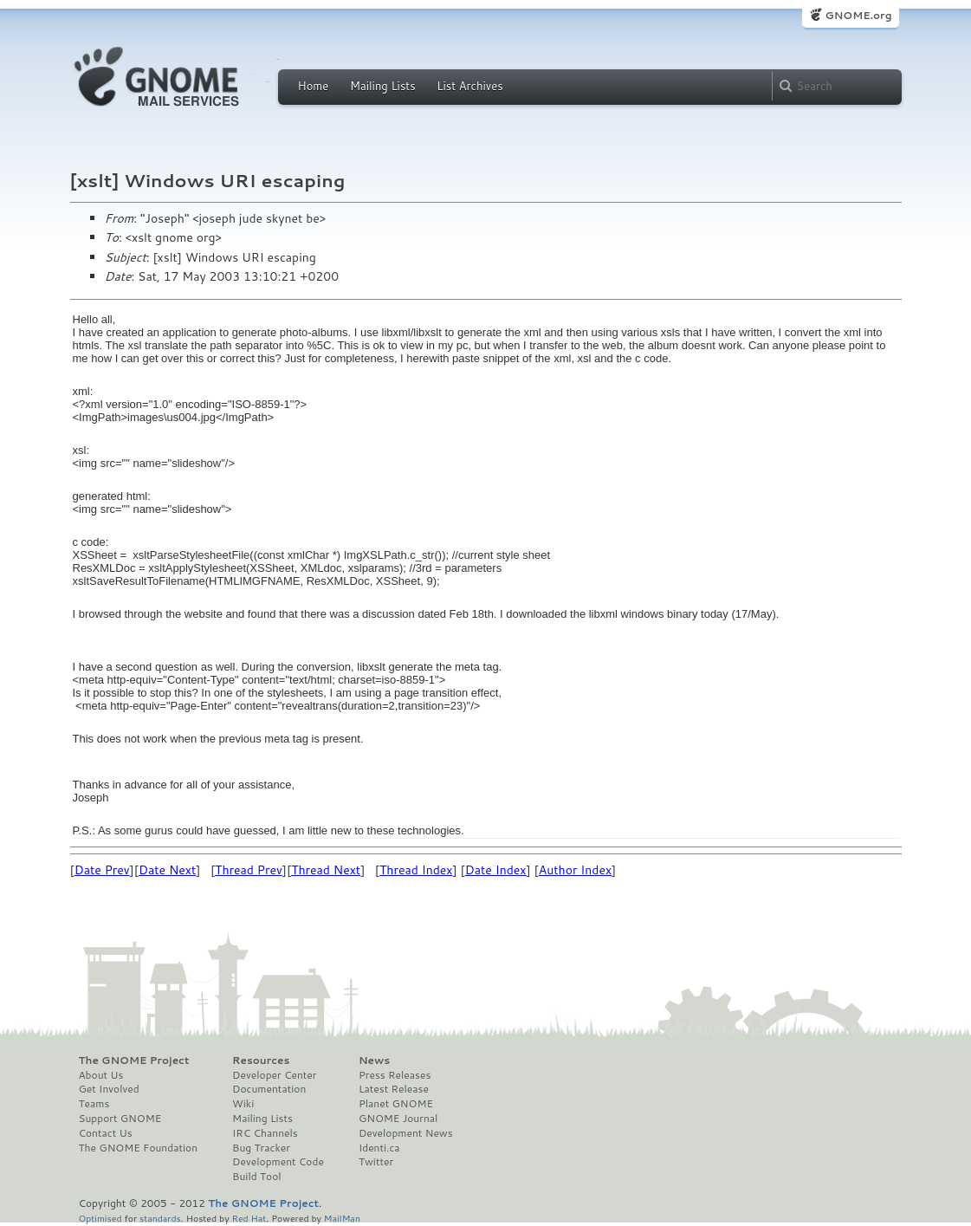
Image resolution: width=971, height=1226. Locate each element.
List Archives (469, 86)
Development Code (278, 1162)
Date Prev (102, 870)
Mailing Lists (383, 86)
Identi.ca (379, 1148)
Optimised (100, 1217)
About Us (101, 1075)
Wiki (243, 1104)
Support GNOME (120, 1118)
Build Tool (256, 1177)
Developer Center (274, 1075)
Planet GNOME (396, 1104)
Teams (94, 1104)
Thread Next (325, 870)
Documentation (269, 1089)
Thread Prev (248, 870)
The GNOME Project (134, 1060)
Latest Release (394, 1089)
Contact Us (106, 1133)
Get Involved (109, 1089)
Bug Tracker (261, 1148)
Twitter (376, 1162)
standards (160, 1217)
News (374, 1060)
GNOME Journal (398, 1118)
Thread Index (416, 870)
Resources (260, 1060)
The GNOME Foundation (138, 1148)
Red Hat (248, 1217)
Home (313, 86)
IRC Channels (265, 1133)
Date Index (496, 870)
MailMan (342, 1217)
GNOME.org (858, 15)
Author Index (575, 870)
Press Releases (394, 1075)
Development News (406, 1133)
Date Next (167, 870)
